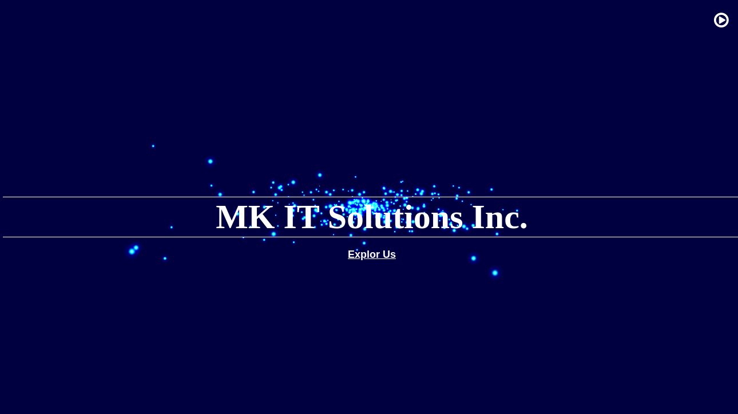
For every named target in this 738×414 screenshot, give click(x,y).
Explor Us (372, 254)
